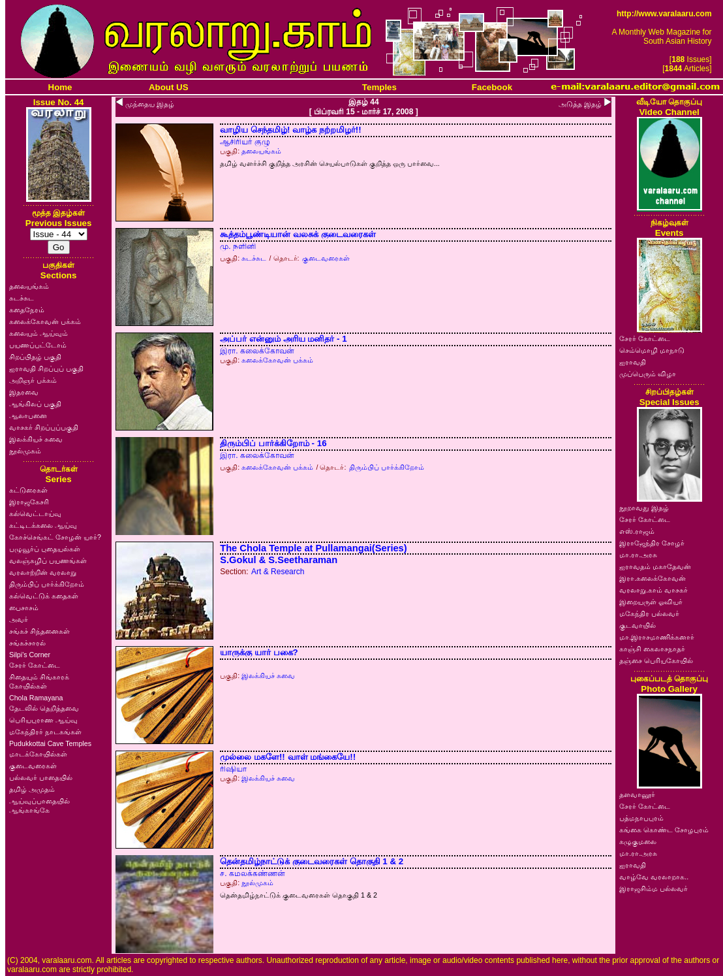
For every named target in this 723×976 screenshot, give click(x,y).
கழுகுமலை (637, 841)
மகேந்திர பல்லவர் (649, 613)
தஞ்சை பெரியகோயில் (656, 660)
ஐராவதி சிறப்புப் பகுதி (46, 368)
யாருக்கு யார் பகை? (259, 652)
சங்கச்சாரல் (27, 643)
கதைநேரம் (26, 310)
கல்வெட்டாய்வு (35, 513)
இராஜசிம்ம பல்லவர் (653, 888)
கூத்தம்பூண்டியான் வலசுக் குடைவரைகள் (297, 234)
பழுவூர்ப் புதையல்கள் (44, 549)
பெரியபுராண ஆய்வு (43, 720)
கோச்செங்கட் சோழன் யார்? (55, 537)
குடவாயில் (637, 625)
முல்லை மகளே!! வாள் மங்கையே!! (288, 757)
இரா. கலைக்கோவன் (257, 350)
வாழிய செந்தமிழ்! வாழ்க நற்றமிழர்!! (290, 130)
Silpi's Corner (29, 655)
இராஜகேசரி (29, 502)
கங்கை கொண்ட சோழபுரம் (664, 830)
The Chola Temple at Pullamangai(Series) (313, 548)
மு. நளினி (238, 246)
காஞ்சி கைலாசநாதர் (652, 649)
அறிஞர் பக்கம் (33, 380)
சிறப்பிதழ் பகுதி (35, 357)
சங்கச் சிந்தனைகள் (39, 631)
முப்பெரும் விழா (647, 374)
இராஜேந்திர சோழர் (652, 543)
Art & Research (277, 571)
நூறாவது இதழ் (644, 508)
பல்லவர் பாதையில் (40, 777)
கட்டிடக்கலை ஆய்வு (43, 525)
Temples (379, 87)
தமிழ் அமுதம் (32, 789)
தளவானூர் (637, 794)
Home (60, 87)
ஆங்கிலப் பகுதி (35, 404)
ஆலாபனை (28, 415)
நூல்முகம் (25, 451)
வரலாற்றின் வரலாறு (42, 572)
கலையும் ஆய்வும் (38, 333)
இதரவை (23, 392)
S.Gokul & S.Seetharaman (278, 560)
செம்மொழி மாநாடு (652, 350)
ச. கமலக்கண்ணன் (252, 873)
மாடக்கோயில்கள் (38, 754)
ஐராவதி (632, 362)
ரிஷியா (233, 768)
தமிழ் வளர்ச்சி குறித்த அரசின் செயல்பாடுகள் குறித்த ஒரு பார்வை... (330, 163)
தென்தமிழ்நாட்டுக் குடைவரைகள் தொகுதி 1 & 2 (311, 861)
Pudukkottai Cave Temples (50, 743)
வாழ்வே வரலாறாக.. (653, 877)
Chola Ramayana (36, 698)
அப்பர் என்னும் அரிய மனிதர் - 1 (283, 339)
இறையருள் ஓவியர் (651, 602)
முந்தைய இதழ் (149, 104)
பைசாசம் (23, 607)
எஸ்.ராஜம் (636, 531)
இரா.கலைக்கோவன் (652, 578)
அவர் (18, 619)
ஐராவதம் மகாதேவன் (655, 566)
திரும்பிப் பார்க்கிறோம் (46, 584)
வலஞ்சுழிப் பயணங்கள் (48, 560)
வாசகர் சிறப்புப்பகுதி (43, 427)
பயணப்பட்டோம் (38, 345)
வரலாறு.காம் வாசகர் (653, 590)
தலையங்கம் (29, 286)
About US (169, 87)
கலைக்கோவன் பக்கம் (45, 321)
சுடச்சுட (21, 298)
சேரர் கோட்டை (34, 665)
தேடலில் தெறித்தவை (44, 708)
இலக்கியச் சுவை (36, 439)
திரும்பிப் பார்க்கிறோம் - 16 (273, 443)
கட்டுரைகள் (28, 490)
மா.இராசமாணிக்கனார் (656, 637)
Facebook (492, 87)
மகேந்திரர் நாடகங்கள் (45, 732)
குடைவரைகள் (33, 766)
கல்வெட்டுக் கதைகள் (43, 596)
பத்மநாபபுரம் (641, 818)
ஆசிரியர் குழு (244, 141)
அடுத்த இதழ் (580, 104)
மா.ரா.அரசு (638, 555)
